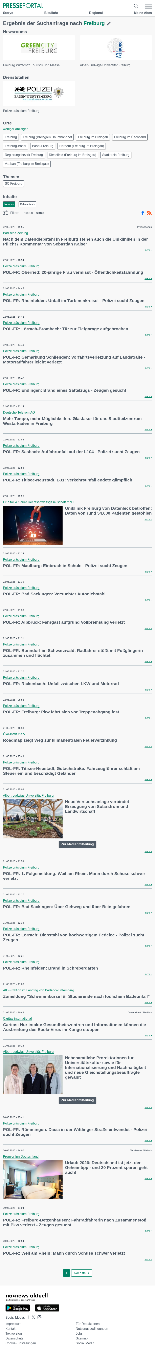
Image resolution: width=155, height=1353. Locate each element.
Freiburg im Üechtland (130, 137)
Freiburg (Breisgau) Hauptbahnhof (47, 137)
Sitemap (82, 1338)
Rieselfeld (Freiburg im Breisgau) (72, 155)
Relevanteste (27, 204)
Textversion (13, 1333)
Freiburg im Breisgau (93, 137)
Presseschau (144, 227)
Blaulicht (51, 13)
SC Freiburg (13, 183)
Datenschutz (14, 1338)
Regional (96, 13)
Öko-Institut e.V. (14, 734)
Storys (8, 13)
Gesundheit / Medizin (140, 1012)
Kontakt (10, 1328)
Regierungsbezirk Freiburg (24, 155)
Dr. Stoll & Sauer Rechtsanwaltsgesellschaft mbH (38, 502)
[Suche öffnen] (136, 6)
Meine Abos (143, 13)
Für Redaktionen (87, 1324)
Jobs (79, 1333)
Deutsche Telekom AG (19, 412)
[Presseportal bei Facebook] (27, 1317)
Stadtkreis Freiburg (115, 155)
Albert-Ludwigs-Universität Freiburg (105, 65)
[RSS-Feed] (149, 213)
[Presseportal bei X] (32, 1317)
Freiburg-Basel (15, 146)
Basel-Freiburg (42, 146)
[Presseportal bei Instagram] (38, 1317)
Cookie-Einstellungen (20, 1343)
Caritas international (17, 1018)
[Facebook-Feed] (142, 213)
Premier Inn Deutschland (21, 1156)
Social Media (85, 1343)
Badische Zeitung (15, 233)
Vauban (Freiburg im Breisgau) (27, 163)
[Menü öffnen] (148, 6)
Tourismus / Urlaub (141, 1150)
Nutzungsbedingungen (92, 1328)
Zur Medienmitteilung (77, 844)
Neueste (9, 204)
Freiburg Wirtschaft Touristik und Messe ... (33, 65)
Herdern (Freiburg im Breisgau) (81, 146)
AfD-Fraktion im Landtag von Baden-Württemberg (38, 990)
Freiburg (11, 137)
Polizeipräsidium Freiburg (21, 111)
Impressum (13, 1324)
